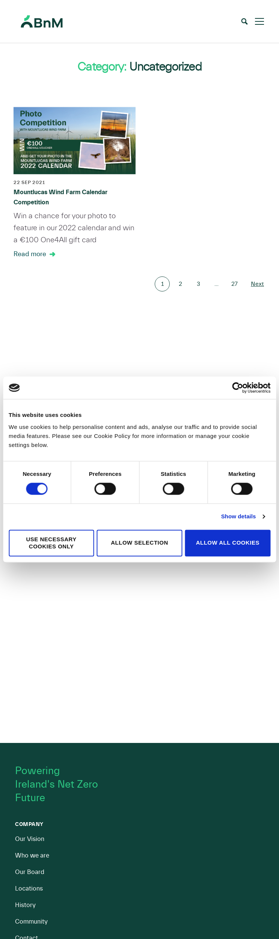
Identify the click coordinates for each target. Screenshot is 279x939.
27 (234, 284)
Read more (30, 254)
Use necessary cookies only (51, 543)
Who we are (32, 855)
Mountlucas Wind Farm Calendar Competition (60, 197)
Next (257, 284)
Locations (29, 888)
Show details (238, 516)
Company (29, 824)
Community (31, 921)
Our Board (29, 872)
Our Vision (29, 838)
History (25, 905)
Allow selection (139, 543)
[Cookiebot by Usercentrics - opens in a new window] (237, 387)
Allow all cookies (227, 543)
